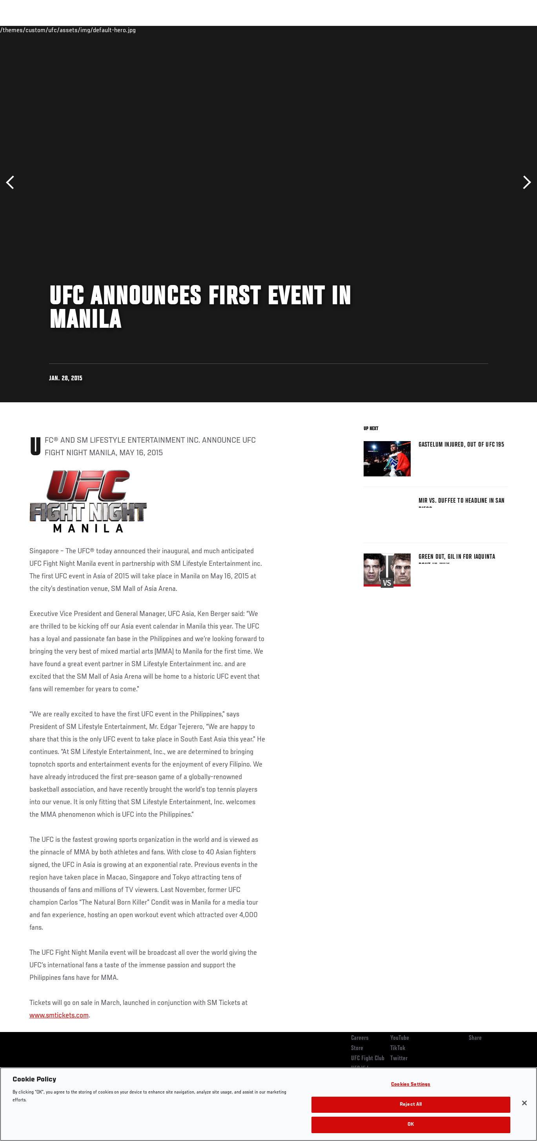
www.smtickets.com (59, 1015)
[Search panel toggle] (511, 30)
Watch (417, 30)
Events (21, 30)
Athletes (89, 30)
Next (524, 182)
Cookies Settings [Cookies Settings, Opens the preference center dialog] (410, 1084)
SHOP (490, 30)
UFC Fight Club (367, 1058)
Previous (13, 182)
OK (411, 1124)
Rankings (55, 30)
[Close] (524, 1103)
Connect (386, 30)
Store (357, 1048)
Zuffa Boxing (455, 30)
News (120, 30)
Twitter (399, 1058)
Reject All (411, 1104)
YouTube (399, 1038)
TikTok (398, 1048)
